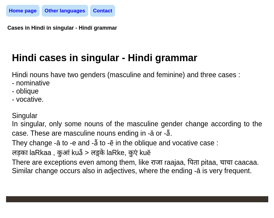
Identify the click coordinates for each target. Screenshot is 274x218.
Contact (102, 11)
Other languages (65, 11)
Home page (23, 11)
